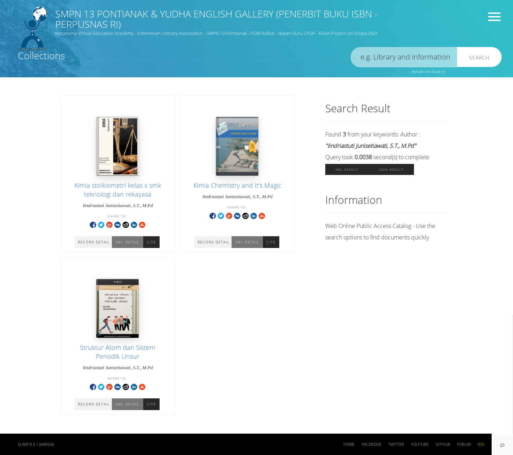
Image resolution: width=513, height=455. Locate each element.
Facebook (371, 444)
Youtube (420, 444)
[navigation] (502, 444)
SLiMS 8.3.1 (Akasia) (36, 444)
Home (348, 444)
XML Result (347, 169)
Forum (464, 444)
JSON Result (391, 169)
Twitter (396, 444)
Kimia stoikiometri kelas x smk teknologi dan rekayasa (117, 189)
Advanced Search (428, 71)
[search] (404, 57)
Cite (271, 242)
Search (479, 57)
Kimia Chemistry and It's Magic (237, 185)
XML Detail (247, 242)
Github (443, 444)
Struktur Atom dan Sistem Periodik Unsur (117, 352)
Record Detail (214, 242)
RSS (481, 444)
